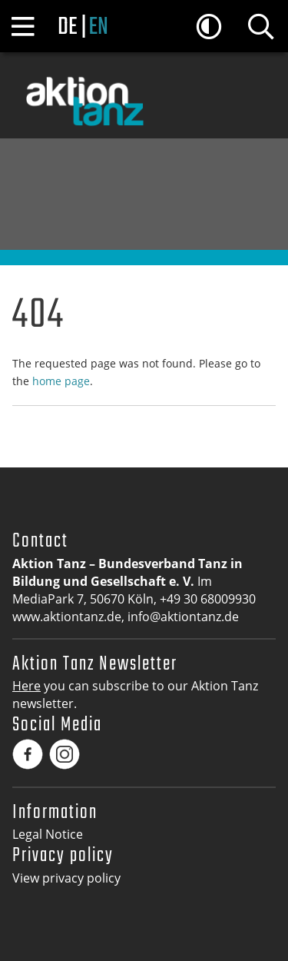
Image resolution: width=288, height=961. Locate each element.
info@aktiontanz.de (183, 616)
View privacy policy (66, 878)
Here (26, 685)
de (67, 27)
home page (61, 381)
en (98, 27)
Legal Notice (47, 834)
